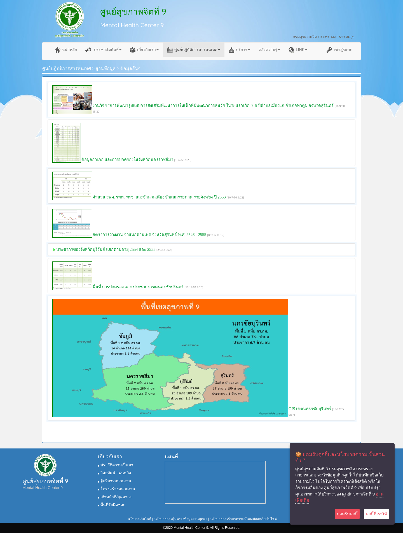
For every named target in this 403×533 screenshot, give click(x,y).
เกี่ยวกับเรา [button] (144, 50)
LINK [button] (298, 50)
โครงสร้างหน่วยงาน (116, 489)
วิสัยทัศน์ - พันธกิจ (114, 473)
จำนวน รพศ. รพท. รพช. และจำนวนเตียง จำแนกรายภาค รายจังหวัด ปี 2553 (159, 197)
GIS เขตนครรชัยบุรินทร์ (310, 408)
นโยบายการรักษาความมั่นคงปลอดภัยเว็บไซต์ (243, 519)
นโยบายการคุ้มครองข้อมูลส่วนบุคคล (180, 519)
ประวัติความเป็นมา (115, 465)
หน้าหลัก (66, 50)
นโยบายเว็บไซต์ (139, 519)
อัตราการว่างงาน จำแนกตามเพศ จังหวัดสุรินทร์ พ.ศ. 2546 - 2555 (150, 234)
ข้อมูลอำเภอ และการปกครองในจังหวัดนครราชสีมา (127, 159)
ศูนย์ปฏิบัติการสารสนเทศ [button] (193, 50)
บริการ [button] (239, 50)
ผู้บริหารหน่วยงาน (114, 481)
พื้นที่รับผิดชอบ (111, 504)
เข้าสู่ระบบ (339, 50)
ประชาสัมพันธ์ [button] (103, 50)
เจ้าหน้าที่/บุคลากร (115, 497)
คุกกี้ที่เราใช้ (376, 513)
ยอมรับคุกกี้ (347, 513)
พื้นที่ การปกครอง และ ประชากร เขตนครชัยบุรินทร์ (138, 287)
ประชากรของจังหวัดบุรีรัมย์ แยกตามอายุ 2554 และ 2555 (105, 249)
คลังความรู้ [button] (269, 49)
